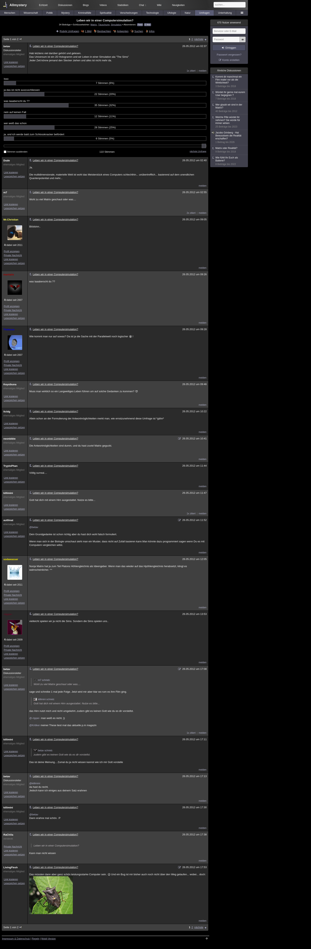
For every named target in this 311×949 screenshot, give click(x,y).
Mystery (65, 13)
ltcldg (6, 411)
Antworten (123, 31)
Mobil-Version (48, 938)
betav (6, 46)
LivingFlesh (10, 867)
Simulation (116, 24)
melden (202, 70)
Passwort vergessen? (229, 54)
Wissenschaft (31, 13)
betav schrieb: (43, 750)
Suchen (138, 31)
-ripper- (7, 614)
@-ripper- (34, 718)
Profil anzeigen (11, 251)
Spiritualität (105, 13)
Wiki (159, 5)
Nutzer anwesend (229, 22)
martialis (8, 274)
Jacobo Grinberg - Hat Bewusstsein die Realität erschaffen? (229, 137)
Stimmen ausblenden (15, 151)
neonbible (9, 438)
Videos (103, 5)
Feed (140, 25)
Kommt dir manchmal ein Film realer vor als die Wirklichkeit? (229, 81)
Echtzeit (43, 5)
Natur (187, 13)
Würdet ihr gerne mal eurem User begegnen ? (229, 95)
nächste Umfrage (198, 151)
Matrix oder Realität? (229, 150)
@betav (33, 527)
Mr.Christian (10, 219)
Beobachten (104, 31)
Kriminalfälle (84, 13)
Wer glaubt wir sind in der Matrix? (229, 108)
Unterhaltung (225, 13)
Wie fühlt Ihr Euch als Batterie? (229, 161)
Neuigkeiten (178, 5)
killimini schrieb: (44, 699)
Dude (6, 160)
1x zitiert (191, 70)
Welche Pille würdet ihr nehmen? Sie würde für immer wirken (229, 122)
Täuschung (103, 24)
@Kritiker (34, 725)
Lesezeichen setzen (14, 66)
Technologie (152, 13)
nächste (198, 39)
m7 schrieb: (42, 680)
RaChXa (8, 834)
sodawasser (10, 559)
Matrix (93, 24)
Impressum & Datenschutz (16, 938)
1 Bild (88, 31)
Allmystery (18, 5)
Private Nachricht (13, 255)
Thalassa (8, 329)
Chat (142, 5)
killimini (8, 493)
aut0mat (8, 520)
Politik (49, 13)
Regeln (35, 938)
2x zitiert (191, 213)
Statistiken (122, 5)
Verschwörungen (129, 13)
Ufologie (171, 13)
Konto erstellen (231, 59)
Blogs (86, 5)
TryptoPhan (10, 465)
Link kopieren (11, 62)
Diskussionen (65, 5)
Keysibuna (9, 384)
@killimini (34, 783)
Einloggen (231, 47)
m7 (5, 192)
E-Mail (147, 25)
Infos (152, 31)
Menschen (9, 13)
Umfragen (204, 13)
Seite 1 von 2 (12, 39)
